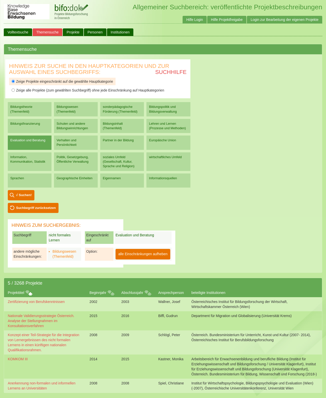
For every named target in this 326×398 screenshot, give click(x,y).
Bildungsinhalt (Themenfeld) (113, 126)
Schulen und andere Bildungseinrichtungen (72, 126)
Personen (95, 32)
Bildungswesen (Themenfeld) (67, 109)
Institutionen (120, 32)
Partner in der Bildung (118, 140)
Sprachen (17, 178)
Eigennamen (112, 178)
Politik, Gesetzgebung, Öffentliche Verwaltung (72, 159)
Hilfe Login (194, 20)
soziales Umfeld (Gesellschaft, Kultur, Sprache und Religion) (118, 161)
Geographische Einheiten (74, 178)
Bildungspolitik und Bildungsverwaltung (163, 109)
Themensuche (47, 32)
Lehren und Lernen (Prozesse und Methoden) (167, 126)
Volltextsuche (18, 32)
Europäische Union (162, 140)
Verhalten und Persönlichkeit (66, 142)
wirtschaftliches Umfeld (165, 157)
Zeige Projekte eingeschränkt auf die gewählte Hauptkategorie (62, 81)
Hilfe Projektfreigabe (227, 20)
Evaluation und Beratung (27, 140)
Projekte (73, 32)
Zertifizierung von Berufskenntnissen (36, 302)
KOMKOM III (18, 359)
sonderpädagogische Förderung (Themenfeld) (120, 109)
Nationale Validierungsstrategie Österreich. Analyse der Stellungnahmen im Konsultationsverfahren (41, 321)
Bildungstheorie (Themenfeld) (21, 109)
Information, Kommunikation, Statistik (27, 159)
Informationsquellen (163, 178)
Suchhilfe (171, 72)
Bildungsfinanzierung (25, 123)
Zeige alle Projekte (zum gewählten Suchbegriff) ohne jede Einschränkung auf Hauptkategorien (88, 90)
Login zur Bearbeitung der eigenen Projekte (284, 20)
